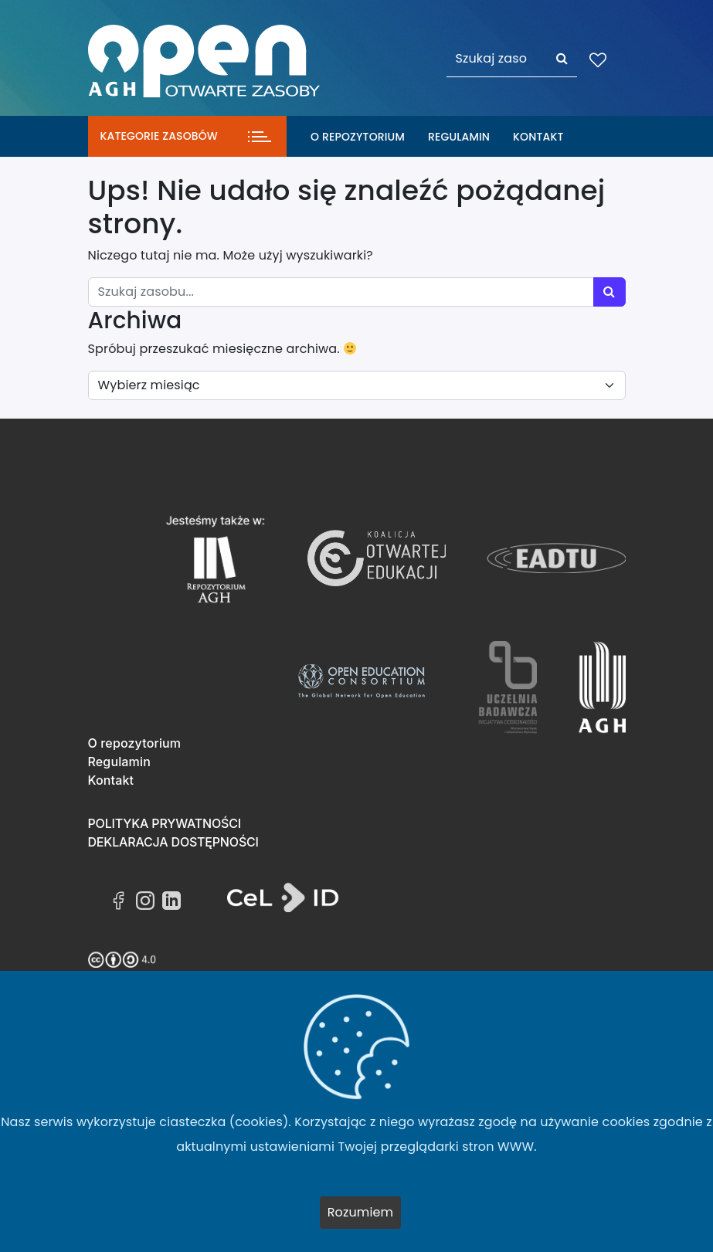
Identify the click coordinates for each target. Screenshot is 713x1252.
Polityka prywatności (165, 823)
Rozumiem (361, 1212)
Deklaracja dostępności (173, 842)
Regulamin (459, 136)
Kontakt (538, 136)
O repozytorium (358, 136)
